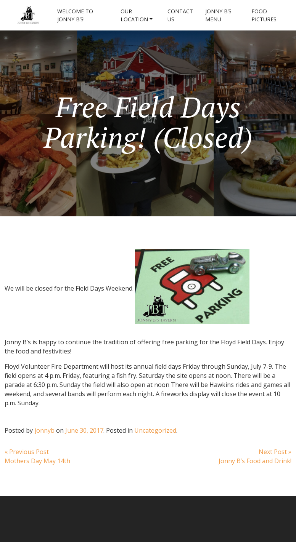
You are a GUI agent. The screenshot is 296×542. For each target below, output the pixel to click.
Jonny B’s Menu (218, 15)
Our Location (134, 15)
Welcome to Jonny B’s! (75, 15)
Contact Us (180, 15)
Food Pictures (264, 15)
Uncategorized (155, 430)
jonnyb (45, 430)
